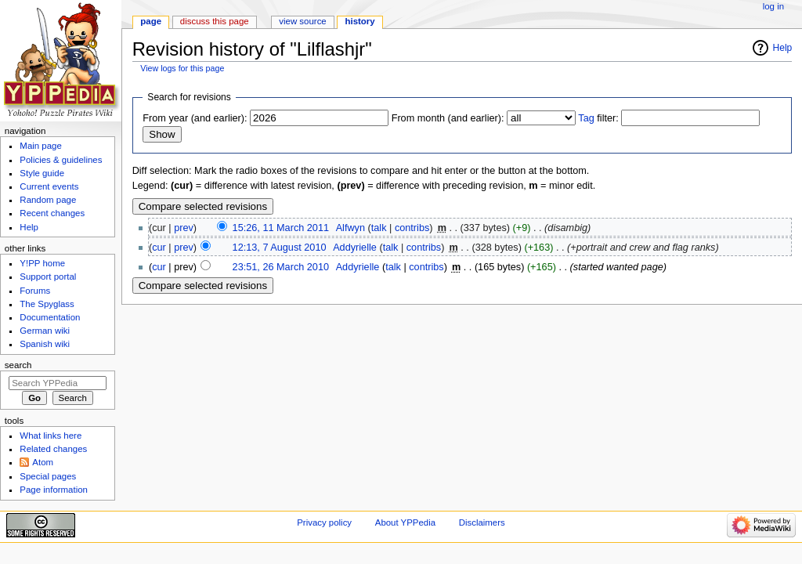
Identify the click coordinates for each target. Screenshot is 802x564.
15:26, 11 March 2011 (281, 227)
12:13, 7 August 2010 (280, 247)
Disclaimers (482, 522)
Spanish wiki (45, 344)
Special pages (48, 476)
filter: (598, 118)
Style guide (42, 173)
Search (18, 365)
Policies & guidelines (61, 159)
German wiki (45, 330)
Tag (586, 118)
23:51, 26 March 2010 (281, 267)
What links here (50, 435)
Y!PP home (42, 263)
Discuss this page (214, 21)
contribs (412, 227)
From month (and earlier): (448, 118)
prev (183, 227)
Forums (35, 290)
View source (302, 21)
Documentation (50, 317)
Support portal (48, 276)
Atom (42, 462)
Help (783, 47)
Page (150, 21)
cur (159, 247)
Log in (773, 6)
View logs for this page (182, 68)
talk (379, 227)
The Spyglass (47, 304)
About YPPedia (405, 522)
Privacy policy (324, 522)
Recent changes (52, 213)
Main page (41, 145)
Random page (48, 199)
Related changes (53, 449)
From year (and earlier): (195, 118)
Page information (54, 489)
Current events (49, 186)
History (360, 21)
